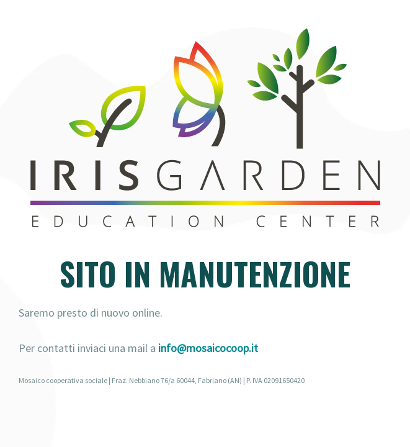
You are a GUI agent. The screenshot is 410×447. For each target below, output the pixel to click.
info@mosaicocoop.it (208, 348)
